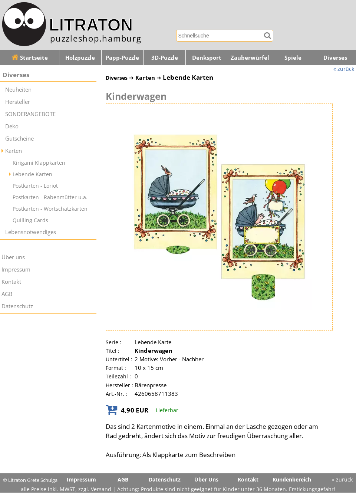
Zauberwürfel (250, 58)
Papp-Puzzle (122, 58)
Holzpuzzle (80, 58)
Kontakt (11, 282)
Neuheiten (18, 89)
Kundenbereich (292, 479)
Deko (12, 126)
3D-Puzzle (164, 58)
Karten (13, 151)
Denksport (206, 58)
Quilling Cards (30, 220)
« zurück (343, 68)
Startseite (29, 58)
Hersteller (17, 102)
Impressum (15, 269)
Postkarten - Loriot (35, 185)
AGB (7, 294)
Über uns (13, 257)
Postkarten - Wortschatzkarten (50, 208)
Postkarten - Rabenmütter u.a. (50, 197)
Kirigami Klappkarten (39, 162)
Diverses (16, 74)
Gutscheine (19, 138)
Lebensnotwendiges (30, 232)
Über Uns (206, 479)
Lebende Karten (32, 174)
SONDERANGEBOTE (30, 114)
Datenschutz (17, 306)
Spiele (292, 58)
